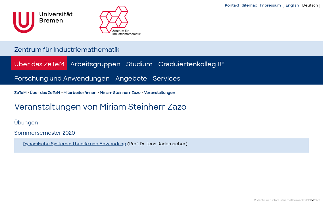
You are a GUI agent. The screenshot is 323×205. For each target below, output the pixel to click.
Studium (139, 64)
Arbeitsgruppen (95, 64)
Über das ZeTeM (39, 64)
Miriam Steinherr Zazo (120, 92)
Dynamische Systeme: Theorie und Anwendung (74, 144)
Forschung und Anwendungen (62, 78)
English (292, 5)
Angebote (131, 78)
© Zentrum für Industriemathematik (279, 200)
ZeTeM (20, 92)
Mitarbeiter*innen (79, 92)
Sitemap (249, 5)
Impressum (270, 5)
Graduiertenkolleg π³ (191, 64)
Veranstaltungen (159, 92)
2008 (308, 200)
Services (166, 78)
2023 (316, 200)
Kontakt (232, 5)
